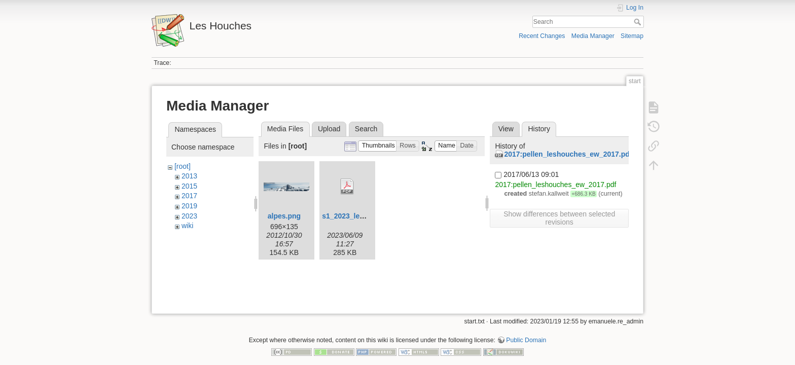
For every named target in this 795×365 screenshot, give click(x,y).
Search (638, 21)
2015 (189, 186)
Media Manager (593, 36)
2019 (189, 206)
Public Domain (526, 331)
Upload (329, 129)
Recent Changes (542, 36)
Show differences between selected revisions (559, 218)
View (506, 129)
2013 (189, 176)
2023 (189, 216)
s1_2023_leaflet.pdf (354, 216)
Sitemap (632, 36)
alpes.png (284, 216)
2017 (189, 196)
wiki (187, 226)
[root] (182, 166)
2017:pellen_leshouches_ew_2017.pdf (568, 154)
